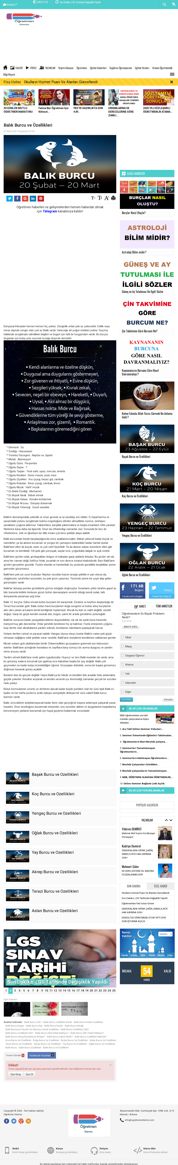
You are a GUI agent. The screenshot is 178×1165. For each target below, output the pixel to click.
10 (46, 990)
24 (109, 990)
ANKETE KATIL (131, 627)
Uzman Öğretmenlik (162, 68)
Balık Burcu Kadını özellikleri (88, 1022)
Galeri (19, 68)
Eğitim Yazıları (142, 68)
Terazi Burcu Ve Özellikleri (18, 1044)
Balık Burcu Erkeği (74, 1025)
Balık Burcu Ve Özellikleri (56, 1047)
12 (55, 990)
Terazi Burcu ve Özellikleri (55, 891)
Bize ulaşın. (105, 1150)
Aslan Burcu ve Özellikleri (55, 910)
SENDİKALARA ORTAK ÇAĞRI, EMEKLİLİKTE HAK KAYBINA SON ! (137, 854)
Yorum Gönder (15, 1055)
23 (104, 990)
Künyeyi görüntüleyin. (67, 1150)
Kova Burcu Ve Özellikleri (18, 1040)
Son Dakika (133, 886)
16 (73, 990)
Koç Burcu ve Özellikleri (53, 794)
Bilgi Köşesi (9, 74)
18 (82, 990)
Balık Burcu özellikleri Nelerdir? (91, 1036)
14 (64, 990)
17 (78, 990)
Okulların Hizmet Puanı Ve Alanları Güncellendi (61, 82)
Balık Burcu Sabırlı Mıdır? (60, 1036)
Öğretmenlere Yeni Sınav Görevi (138, 903)
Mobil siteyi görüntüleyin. (25, 1150)
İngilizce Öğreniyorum (121, 68)
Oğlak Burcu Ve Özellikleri (102, 1044)
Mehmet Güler (130, 866)
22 (100, 990)
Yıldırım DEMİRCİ (131, 829)
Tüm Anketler (164, 606)
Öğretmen (81, 68)
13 (60, 990)
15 (68, 990)
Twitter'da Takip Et (161, 596)
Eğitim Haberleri (98, 68)
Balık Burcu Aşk (34, 1025)
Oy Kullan (126, 699)
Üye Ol (29, 1074)
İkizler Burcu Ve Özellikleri (74, 1040)
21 (96, 990)
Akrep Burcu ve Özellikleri (55, 872)
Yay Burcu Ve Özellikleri (75, 1044)
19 (86, 990)
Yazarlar (50, 68)
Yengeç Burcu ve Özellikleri (56, 813)
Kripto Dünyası (65, 68)
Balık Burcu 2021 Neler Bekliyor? (87, 1033)
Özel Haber (160, 886)
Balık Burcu (11, 1047)
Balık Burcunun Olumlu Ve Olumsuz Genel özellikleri (32, 1029)
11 (51, 990)
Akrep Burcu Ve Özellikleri (47, 1044)
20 (91, 990)
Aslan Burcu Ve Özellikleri (103, 1040)
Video (33, 68)
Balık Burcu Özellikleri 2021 (19, 1033)
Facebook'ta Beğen (132, 596)
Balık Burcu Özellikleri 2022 (75, 1029)
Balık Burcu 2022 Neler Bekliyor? (52, 1033)
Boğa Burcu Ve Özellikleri (46, 1040)
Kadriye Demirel (131, 846)
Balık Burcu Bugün (14, 1025)
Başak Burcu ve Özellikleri (55, 774)
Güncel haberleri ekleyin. (155, 1150)
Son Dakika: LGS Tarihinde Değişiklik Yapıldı (80, 5)
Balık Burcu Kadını (53, 1025)
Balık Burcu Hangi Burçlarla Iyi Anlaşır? (25, 1036)
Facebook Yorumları (42, 1055)
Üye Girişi (16, 1074)
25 (114, 990)
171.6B (136, 586)
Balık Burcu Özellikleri (30, 1047)
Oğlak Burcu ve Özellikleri (55, 833)
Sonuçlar (168, 699)
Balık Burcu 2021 (33, 1022)
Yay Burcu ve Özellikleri (53, 852)
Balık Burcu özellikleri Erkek (57, 1022)
